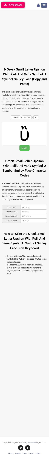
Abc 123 (27, 117)
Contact (31, 453)
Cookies (18, 453)
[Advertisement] (24, 37)
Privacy (11, 453)
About (38, 453)
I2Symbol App (13, 5)
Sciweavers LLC (32, 443)
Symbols (16, 117)
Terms (25, 453)
